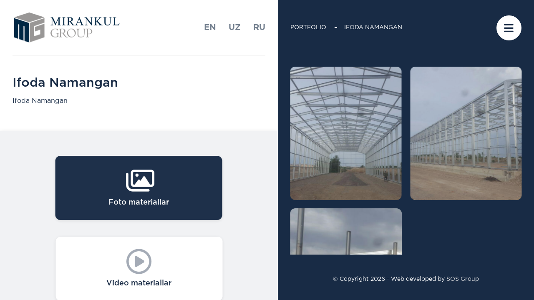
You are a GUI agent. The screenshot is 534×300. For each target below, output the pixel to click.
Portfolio (308, 27)
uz (235, 27)
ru (259, 27)
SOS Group (462, 279)
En (210, 27)
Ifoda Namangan (373, 27)
